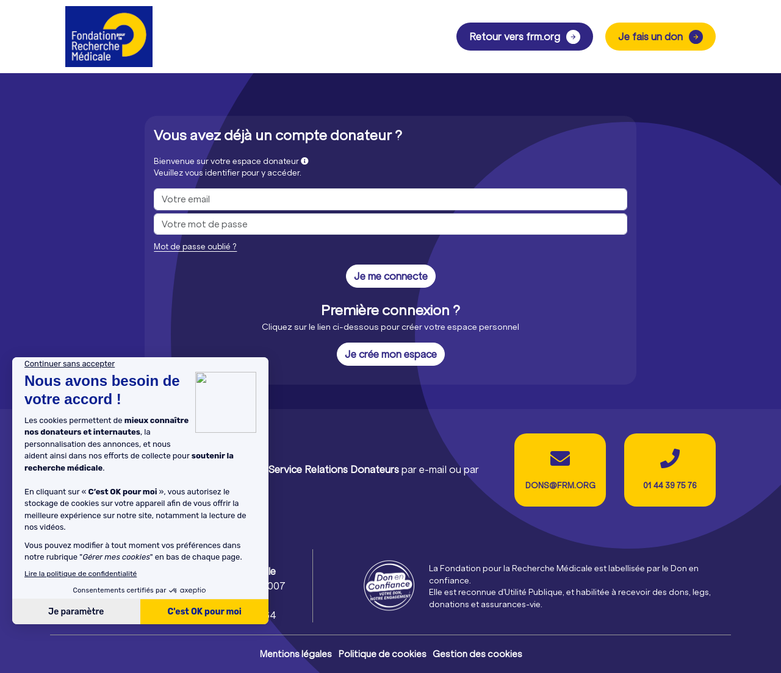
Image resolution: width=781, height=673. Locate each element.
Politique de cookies (382, 654)
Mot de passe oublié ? (195, 246)
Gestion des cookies (477, 654)
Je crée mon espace (391, 353)
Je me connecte (391, 275)
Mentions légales (295, 654)
